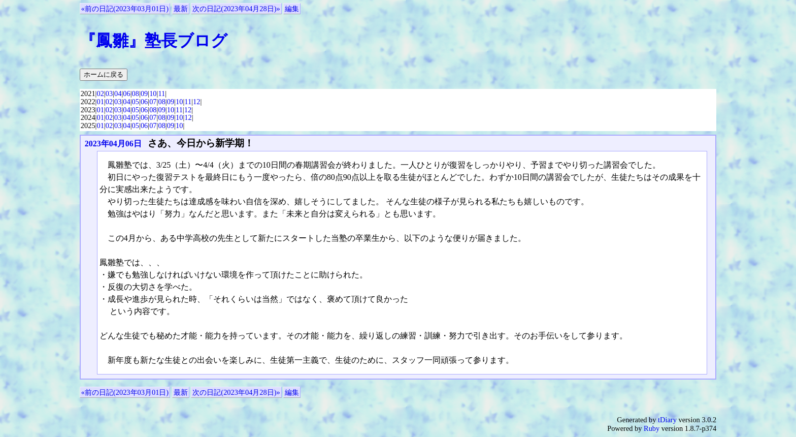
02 (100, 93)
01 (100, 102)
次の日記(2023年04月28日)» (236, 9)
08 (135, 93)
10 (152, 93)
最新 (181, 9)
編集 (292, 9)
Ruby (651, 428)
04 (117, 93)
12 (196, 102)
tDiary (667, 420)
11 (161, 93)
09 (144, 93)
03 (109, 93)
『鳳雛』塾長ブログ (153, 41)
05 (135, 102)
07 (152, 102)
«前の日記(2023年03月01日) (125, 9)
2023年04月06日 (113, 143)
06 (126, 93)
